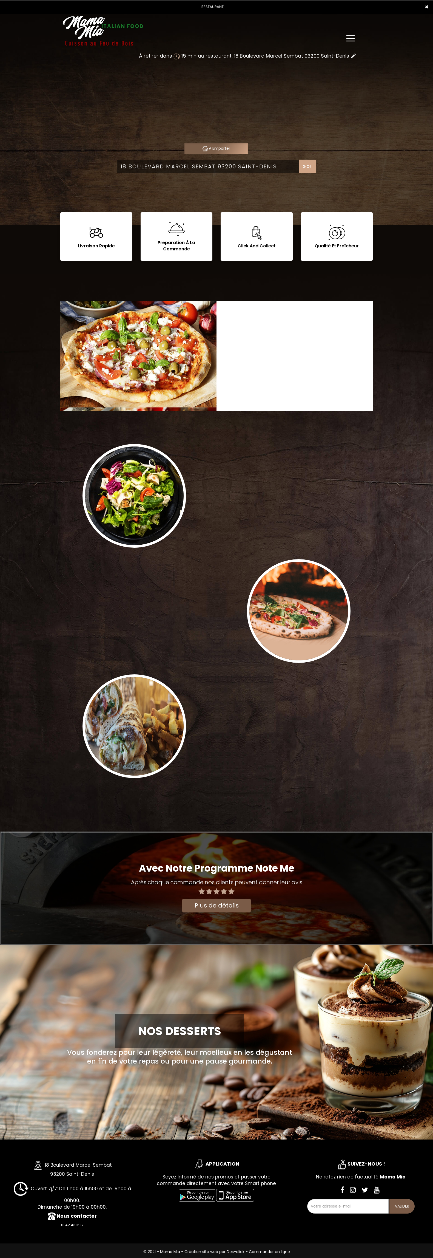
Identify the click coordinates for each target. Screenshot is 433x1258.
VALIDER (402, 1206)
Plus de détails (217, 905)
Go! (307, 166)
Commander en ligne (269, 1251)
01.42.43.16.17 (72, 1225)
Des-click (235, 1251)
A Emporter (216, 148)
